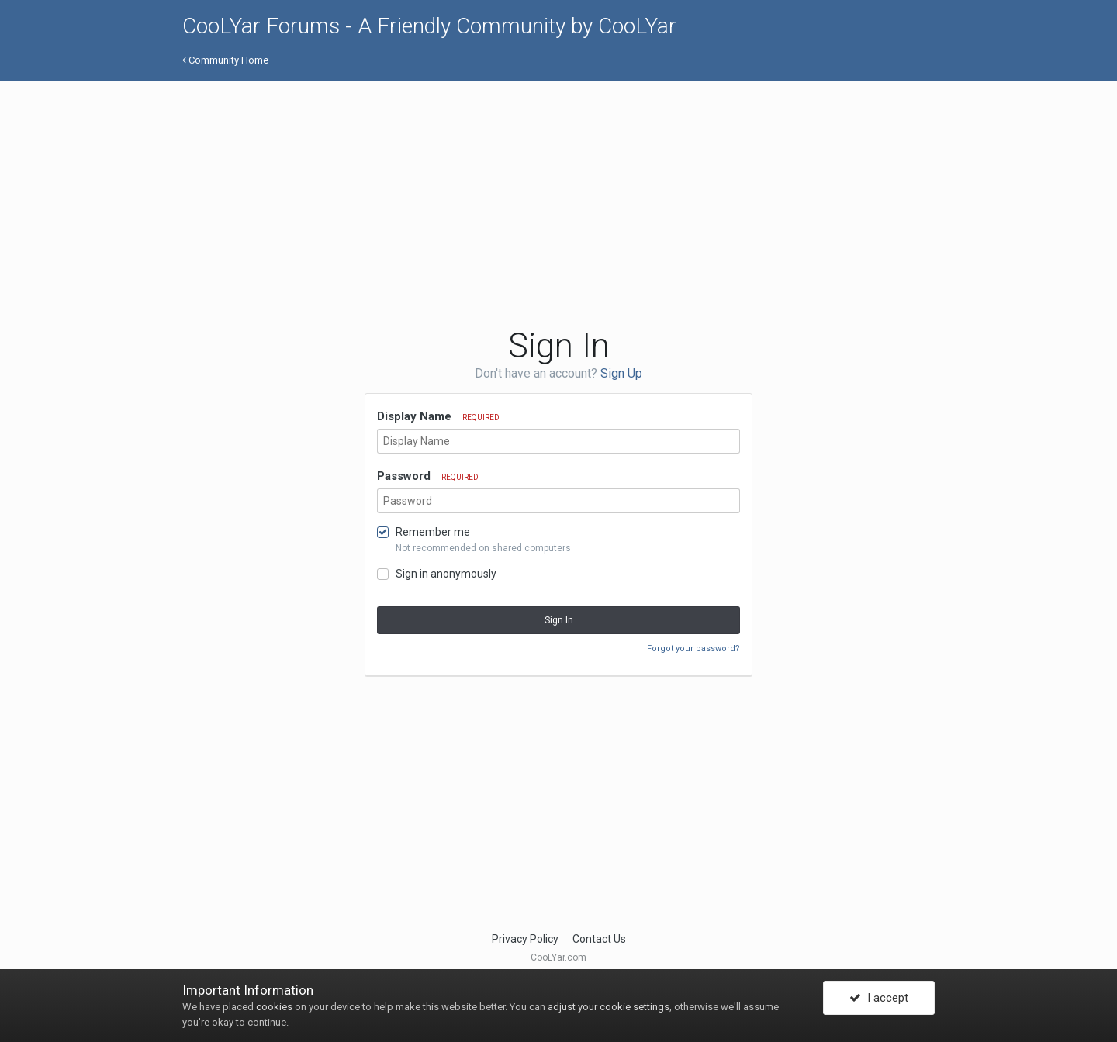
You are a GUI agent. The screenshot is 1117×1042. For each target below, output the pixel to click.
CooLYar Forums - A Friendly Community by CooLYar (429, 26)
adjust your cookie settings (608, 1007)
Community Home (225, 60)
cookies (274, 1007)
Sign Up (621, 373)
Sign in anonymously (446, 574)
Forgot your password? (693, 648)
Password (428, 476)
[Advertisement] (464, 205)
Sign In (559, 620)
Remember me (433, 532)
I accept (878, 998)
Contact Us (599, 939)
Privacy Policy (525, 939)
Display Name (438, 416)
